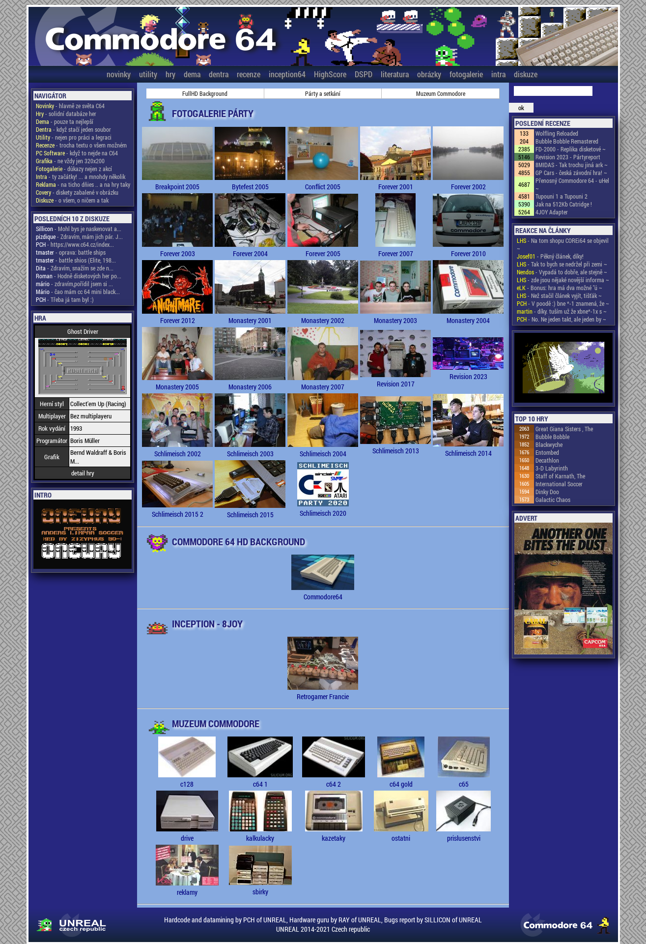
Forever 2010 (468, 248)
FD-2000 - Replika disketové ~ (570, 149)
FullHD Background (204, 93)
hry (170, 74)
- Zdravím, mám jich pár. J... (79, 236)
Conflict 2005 (322, 182)
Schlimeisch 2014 (468, 448)
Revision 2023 (468, 371)
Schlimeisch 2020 (323, 508)
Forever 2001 (395, 182)
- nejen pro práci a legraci (74, 137)
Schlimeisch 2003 (250, 449)
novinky (119, 74)
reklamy (187, 887)
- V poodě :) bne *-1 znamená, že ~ (563, 303)
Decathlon (547, 460)
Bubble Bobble (552, 437)
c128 (187, 779)
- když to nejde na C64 (77, 153)
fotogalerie (466, 74)
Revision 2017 (395, 379)
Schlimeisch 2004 (322, 449)
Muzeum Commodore (440, 93)
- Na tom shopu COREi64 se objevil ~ (563, 244)
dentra (218, 74)
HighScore (330, 74)
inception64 (287, 74)
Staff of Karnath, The (560, 476)
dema (192, 74)
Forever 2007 (395, 248)
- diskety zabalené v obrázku (77, 192)
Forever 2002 (468, 182)
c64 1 (260, 779)
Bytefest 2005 (250, 182)
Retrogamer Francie (322, 691)
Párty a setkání (322, 93)
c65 (464, 779)
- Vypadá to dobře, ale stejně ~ (562, 272)
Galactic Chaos (552, 499)
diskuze (525, 74)
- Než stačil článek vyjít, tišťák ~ (559, 295)
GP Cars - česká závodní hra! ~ (571, 173)
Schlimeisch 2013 (395, 446)
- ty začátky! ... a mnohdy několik (80, 176)
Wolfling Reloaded (556, 133)
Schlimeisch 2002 (177, 449)
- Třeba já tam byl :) (65, 299)
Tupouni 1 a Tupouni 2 (561, 196)
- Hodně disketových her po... (78, 276)
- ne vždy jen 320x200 (70, 161)
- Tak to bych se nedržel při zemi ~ (562, 264)
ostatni (401, 833)
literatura (395, 74)
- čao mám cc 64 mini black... (78, 291)
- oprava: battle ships (71, 252)
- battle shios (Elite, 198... (76, 260)
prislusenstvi (463, 833)
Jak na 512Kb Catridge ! (563, 204)
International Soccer (559, 484)
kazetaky (334, 833)
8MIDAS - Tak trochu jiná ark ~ (571, 165)
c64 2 (333, 779)
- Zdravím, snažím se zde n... (74, 268)
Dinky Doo (547, 492)
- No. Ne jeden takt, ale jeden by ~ (561, 319)
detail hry (82, 473)
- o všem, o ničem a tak (72, 200)
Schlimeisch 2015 (250, 510)
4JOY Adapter (551, 212)
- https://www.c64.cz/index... (75, 244)
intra (498, 74)
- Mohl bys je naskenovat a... (78, 229)
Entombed (547, 452)
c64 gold (400, 779)
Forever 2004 (250, 248)
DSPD (363, 74)
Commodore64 (322, 592)
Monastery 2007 (322, 382)
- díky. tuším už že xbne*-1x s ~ (562, 311)
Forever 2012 (177, 315)
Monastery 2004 (468, 315)
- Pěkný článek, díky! (550, 256)
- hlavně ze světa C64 (70, 106)
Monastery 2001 (250, 315)
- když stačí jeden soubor (73, 129)
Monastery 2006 (250, 382)
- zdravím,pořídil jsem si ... (74, 284)
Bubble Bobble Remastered (566, 141)
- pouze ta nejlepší (64, 121)
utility (148, 74)
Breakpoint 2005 (177, 182)
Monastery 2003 (395, 315)
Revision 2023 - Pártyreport (567, 157)
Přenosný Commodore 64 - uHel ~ (572, 184)
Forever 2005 (322, 248)
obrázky (429, 74)
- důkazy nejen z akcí (74, 169)
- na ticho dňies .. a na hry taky (83, 184)
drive (187, 833)
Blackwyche (548, 444)
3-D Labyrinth (551, 468)
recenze (248, 74)
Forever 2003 (177, 248)
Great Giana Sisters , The (564, 429)
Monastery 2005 (177, 382)
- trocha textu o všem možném (81, 145)
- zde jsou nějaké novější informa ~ (563, 280)
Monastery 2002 (322, 315)
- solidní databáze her (66, 114)
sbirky (260, 887)
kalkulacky (260, 833)
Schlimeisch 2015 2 (177, 509)
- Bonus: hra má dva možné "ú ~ (559, 288)
